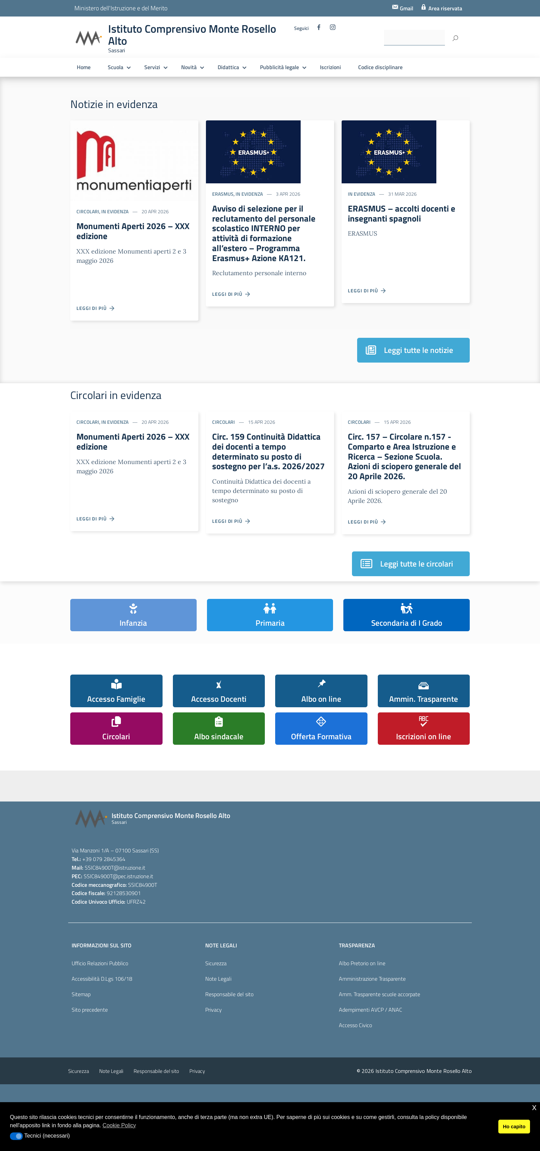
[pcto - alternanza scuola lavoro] (369, 812)
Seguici (301, 28)
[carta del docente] (438, 813)
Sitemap (81, 1032)
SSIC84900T (99, 906)
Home (84, 67)
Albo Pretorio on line (362, 1002)
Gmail (405, 8)
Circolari (87, 211)
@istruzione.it (129, 906)
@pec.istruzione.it (133, 914)
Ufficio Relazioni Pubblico (100, 1002)
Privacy (213, 1048)
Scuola (115, 67)
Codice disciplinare (380, 67)
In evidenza (114, 211)
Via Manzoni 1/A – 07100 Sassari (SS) (115, 889)
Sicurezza (216, 1002)
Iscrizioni (330, 67)
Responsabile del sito (229, 1032)
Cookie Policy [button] (119, 1125)
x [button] (534, 1107)
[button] (16, 1136)
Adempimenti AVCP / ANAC (370, 1048)
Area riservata (444, 8)
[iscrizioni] (94, 813)
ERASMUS (222, 193)
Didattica (228, 67)
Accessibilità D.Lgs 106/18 (102, 1017)
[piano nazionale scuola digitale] (232, 815)
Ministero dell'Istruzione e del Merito (120, 8)
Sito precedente (90, 1048)
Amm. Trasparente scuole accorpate (379, 1032)
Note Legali (218, 1017)
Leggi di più (95, 308)
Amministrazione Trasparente (372, 1017)
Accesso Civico (355, 1063)
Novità (189, 67)
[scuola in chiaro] (163, 810)
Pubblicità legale (279, 67)
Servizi (152, 67)
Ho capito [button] (514, 1126)
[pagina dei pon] (300, 818)
